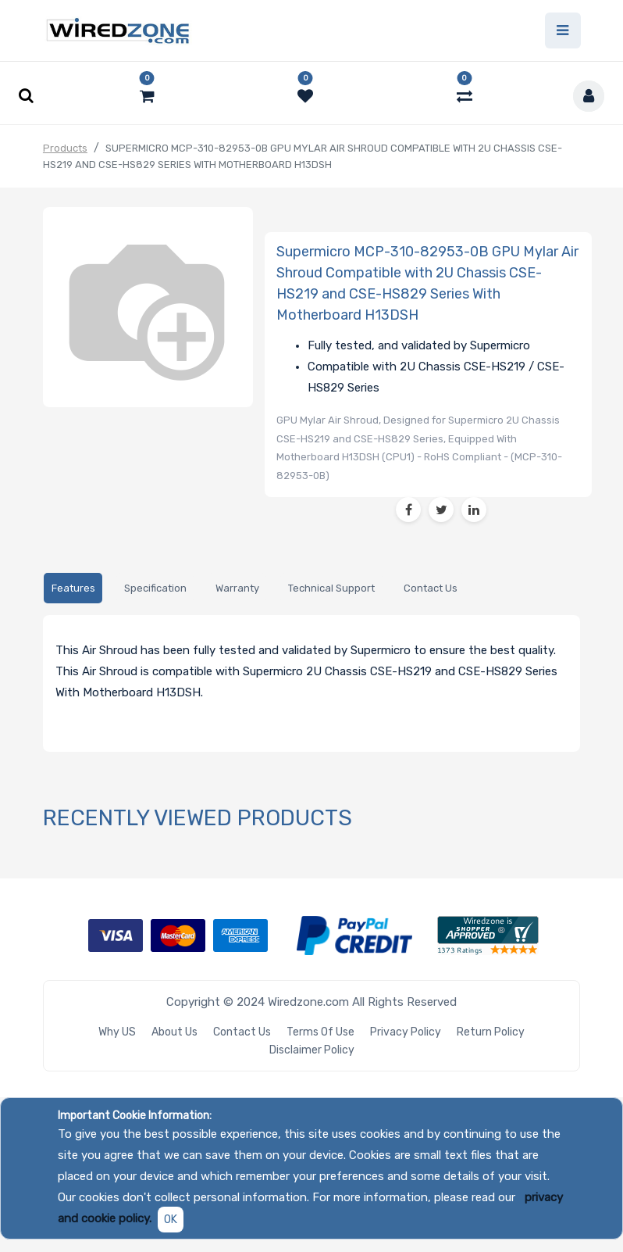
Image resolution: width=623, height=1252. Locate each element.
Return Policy (491, 1032)
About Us (174, 1032)
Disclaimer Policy (311, 1050)
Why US (117, 1032)
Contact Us (242, 1032)
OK (170, 1219)
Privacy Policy (405, 1032)
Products (65, 148)
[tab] (73, 588)
